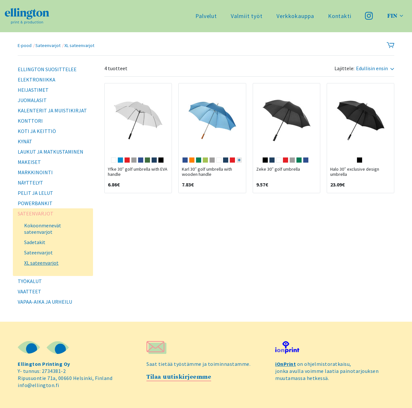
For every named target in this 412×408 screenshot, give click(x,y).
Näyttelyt (30, 182)
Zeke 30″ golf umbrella (278, 169)
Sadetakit (34, 242)
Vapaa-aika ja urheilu (45, 302)
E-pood (25, 45)
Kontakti (339, 16)
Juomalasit (32, 100)
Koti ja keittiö (37, 131)
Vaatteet (29, 291)
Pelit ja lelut (35, 193)
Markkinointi (35, 172)
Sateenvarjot (48, 45)
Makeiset (29, 162)
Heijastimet (33, 90)
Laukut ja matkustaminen (50, 151)
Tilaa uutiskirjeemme (178, 377)
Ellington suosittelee (47, 69)
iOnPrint (285, 364)
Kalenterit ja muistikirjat (52, 110)
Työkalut (30, 281)
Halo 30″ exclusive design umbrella (354, 171)
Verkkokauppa (295, 16)
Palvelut (206, 16)
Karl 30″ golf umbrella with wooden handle (207, 171)
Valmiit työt (247, 16)
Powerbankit (35, 203)
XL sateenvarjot (79, 45)
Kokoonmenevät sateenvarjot (42, 228)
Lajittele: (344, 68)
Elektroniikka (36, 79)
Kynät (25, 141)
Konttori (30, 121)
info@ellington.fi (38, 385)
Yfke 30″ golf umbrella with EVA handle (137, 171)
